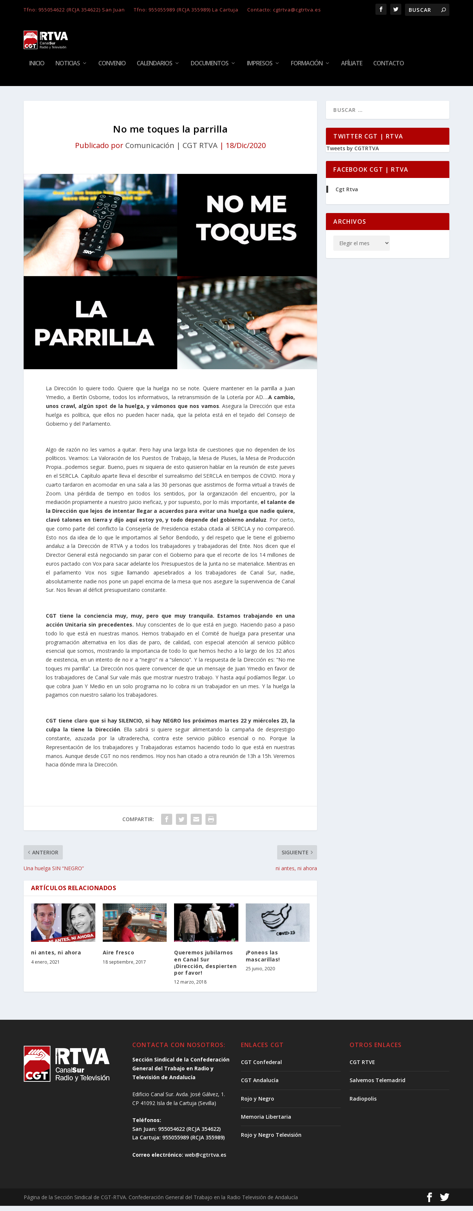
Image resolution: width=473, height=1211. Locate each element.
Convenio (112, 68)
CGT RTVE (362, 1067)
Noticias (67, 68)
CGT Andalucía (260, 1085)
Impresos (259, 68)
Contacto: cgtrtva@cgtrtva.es (284, 9)
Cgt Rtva (347, 194)
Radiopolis (363, 1103)
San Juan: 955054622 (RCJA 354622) (176, 1134)
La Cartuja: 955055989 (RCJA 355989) (178, 1142)
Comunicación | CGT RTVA (171, 150)
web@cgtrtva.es (205, 1159)
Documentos (209, 68)
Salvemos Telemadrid (377, 1085)
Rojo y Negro (257, 1103)
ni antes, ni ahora (56, 957)
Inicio (36, 68)
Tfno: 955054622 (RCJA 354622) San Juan (74, 9)
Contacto (388, 68)
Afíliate (351, 68)
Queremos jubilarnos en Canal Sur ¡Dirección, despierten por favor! (205, 967)
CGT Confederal (261, 1067)
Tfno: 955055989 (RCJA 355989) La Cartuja (186, 9)
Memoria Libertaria (266, 1121)
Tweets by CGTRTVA (352, 153)
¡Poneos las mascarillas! (263, 961)
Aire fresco (119, 957)
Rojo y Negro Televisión (271, 1139)
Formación (307, 68)
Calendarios (154, 68)
